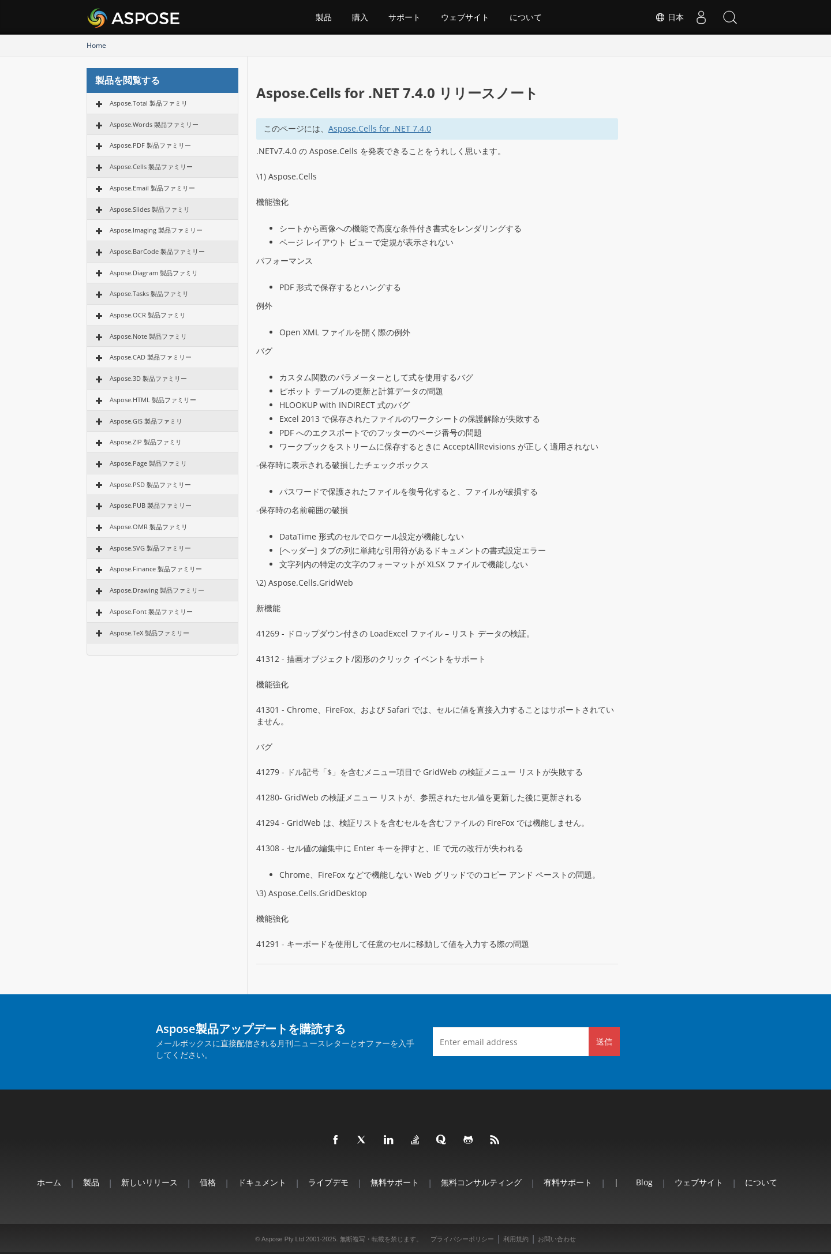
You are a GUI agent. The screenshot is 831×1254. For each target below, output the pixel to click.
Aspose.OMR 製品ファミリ (149, 526)
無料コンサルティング (481, 1182)
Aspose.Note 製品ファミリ (148, 336)
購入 (360, 17)
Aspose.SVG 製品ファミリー (150, 548)
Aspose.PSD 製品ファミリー (150, 484)
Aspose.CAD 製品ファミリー (151, 357)
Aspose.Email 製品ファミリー (152, 188)
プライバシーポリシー (462, 1239)
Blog (644, 1182)
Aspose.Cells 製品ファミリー (151, 166)
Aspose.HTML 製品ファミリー (153, 399)
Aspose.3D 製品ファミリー (148, 378)
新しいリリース (149, 1182)
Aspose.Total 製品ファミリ (149, 103)
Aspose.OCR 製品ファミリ (148, 314)
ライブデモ (328, 1182)
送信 (604, 1041)
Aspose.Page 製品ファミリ (148, 463)
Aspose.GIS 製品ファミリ (146, 421)
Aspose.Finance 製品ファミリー (156, 568)
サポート (404, 17)
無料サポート (394, 1182)
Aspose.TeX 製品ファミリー (149, 632)
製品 (324, 17)
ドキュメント (262, 1182)
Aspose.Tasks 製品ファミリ (149, 293)
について (526, 17)
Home (96, 45)
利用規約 (516, 1239)
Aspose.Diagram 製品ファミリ (154, 272)
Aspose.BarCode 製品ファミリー (157, 251)
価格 (208, 1182)
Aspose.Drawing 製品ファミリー (157, 590)
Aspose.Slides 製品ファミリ (150, 209)
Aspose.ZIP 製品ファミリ (146, 441)
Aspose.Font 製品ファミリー (151, 611)
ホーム (49, 1182)
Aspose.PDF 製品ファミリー (150, 145)
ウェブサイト (465, 17)
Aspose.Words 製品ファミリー (154, 124)
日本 (669, 17)
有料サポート (568, 1182)
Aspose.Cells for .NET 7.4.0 (379, 128)
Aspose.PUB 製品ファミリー (151, 505)
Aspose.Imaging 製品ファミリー (156, 230)
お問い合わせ (557, 1239)
